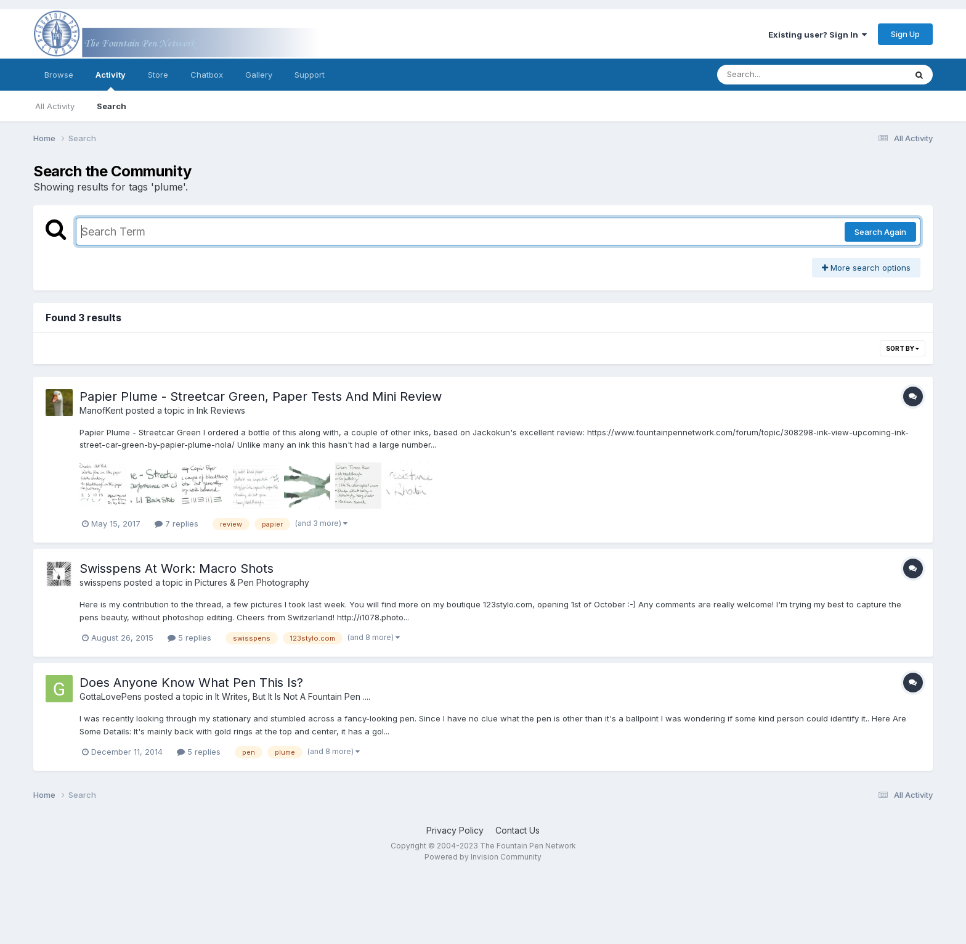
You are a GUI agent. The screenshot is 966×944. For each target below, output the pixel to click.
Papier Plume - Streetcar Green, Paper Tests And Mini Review (260, 396)
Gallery (258, 75)
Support (309, 75)
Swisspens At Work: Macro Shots (176, 568)
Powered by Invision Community (483, 856)
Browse (58, 75)
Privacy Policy (455, 830)
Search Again (880, 232)
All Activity (55, 106)
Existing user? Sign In (817, 34)
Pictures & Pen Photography (252, 582)
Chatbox (206, 75)
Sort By (902, 348)
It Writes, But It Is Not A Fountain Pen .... (292, 696)
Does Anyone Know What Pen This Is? (191, 682)
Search (111, 106)
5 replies (189, 637)
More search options (866, 268)
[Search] (777, 74)
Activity (110, 80)
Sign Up (905, 34)
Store (158, 75)
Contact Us (517, 830)
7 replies (176, 523)
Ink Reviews (221, 410)
